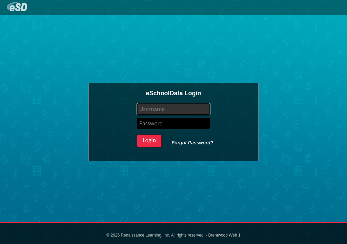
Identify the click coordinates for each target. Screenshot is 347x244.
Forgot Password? (192, 142)
